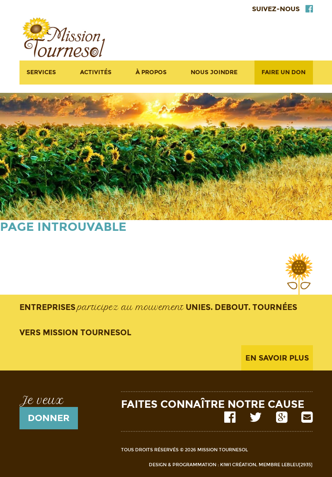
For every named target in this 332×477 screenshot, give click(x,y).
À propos (151, 72)
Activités (95, 72)
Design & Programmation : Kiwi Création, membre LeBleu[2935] (231, 464)
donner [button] (49, 418)
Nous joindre (214, 72)
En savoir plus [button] (277, 358)
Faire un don (283, 72)
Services (41, 72)
